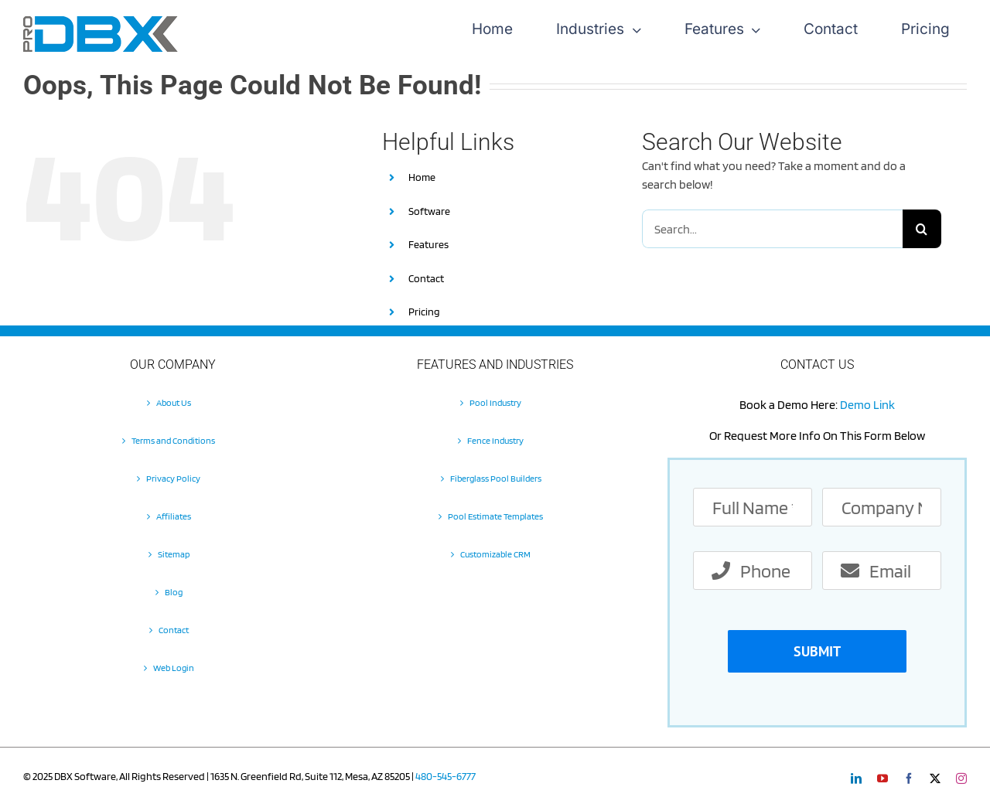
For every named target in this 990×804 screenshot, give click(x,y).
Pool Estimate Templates (495, 516)
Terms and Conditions (173, 440)
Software (429, 211)
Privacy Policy (173, 478)
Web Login (173, 667)
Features (428, 244)
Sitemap (173, 554)
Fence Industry (495, 440)
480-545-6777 (445, 776)
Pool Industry (495, 402)
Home (421, 177)
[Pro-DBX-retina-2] (100, 22)
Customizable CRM (495, 554)
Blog (174, 592)
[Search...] (772, 229)
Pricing (424, 311)
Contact (426, 278)
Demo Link (867, 404)
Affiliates (173, 516)
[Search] (922, 229)
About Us (173, 402)
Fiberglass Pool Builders (495, 478)
